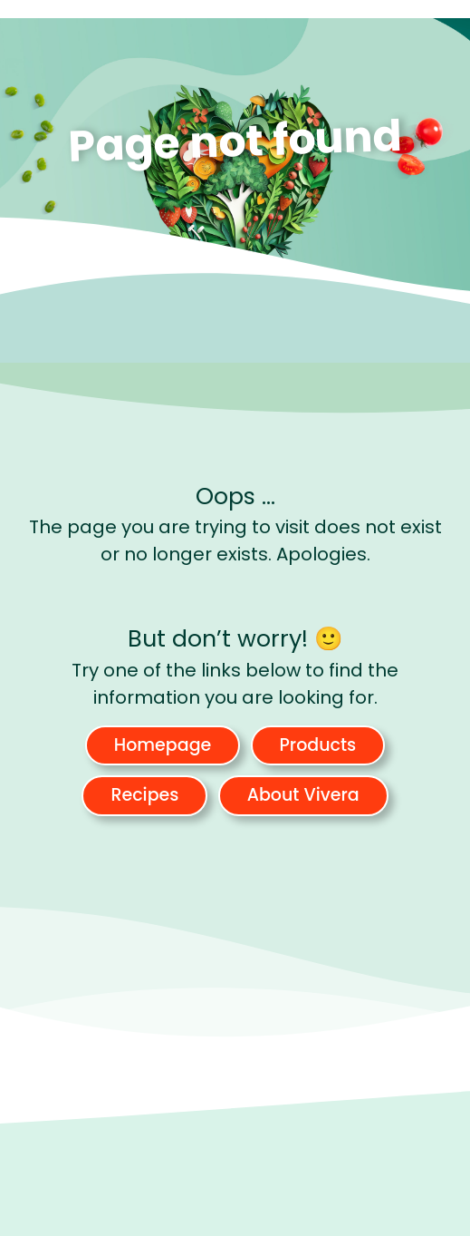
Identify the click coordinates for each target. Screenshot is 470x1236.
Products (318, 745)
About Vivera (303, 795)
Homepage (163, 745)
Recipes (144, 795)
